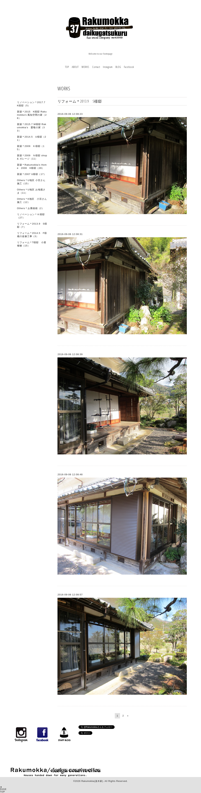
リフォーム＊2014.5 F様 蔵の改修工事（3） (33, 235)
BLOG (118, 67)
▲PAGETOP (3, 789)
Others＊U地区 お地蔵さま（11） (31, 191)
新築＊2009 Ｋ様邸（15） (31, 148)
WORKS (85, 67)
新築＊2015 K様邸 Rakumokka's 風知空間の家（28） (32, 114)
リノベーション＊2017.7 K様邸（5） (31, 104)
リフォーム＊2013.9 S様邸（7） (32, 225)
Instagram (108, 67)
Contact (96, 67)
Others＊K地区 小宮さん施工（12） (32, 201)
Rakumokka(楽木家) (92, 781)
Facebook (129, 67)
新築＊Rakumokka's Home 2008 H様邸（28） (32, 166)
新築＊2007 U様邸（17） (31, 174)
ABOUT (75, 67)
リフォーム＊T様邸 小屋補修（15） (31, 244)
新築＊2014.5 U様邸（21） (31, 138)
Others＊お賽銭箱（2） (30, 208)
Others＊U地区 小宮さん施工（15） (31, 182)
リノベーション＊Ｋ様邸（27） (31, 216)
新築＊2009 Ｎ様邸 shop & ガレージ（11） (32, 157)
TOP (67, 67)
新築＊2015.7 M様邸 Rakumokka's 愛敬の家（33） (31, 127)
